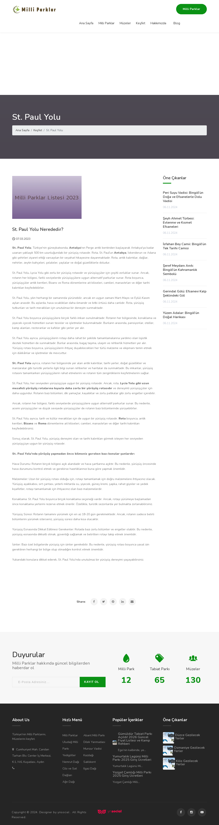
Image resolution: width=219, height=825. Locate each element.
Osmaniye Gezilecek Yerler (189, 749)
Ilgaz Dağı (89, 768)
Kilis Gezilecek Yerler (187, 763)
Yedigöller (69, 755)
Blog (176, 9)
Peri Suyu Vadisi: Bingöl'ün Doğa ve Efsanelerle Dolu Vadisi (183, 196)
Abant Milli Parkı (94, 735)
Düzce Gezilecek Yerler (187, 737)
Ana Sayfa (86, 9)
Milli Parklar (106, 9)
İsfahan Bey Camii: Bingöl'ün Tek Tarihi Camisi (184, 246)
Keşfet (140, 9)
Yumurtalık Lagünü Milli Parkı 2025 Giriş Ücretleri (132, 758)
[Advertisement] (109, 64)
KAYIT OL (91, 681)
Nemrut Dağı (71, 762)
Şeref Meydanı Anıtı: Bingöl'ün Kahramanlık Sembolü (180, 269)
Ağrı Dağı (69, 782)
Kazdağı (88, 755)
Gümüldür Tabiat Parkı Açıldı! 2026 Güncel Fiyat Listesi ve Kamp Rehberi (135, 739)
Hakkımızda (158, 9)
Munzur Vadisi (92, 749)
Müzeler (125, 9)
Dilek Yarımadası (94, 742)
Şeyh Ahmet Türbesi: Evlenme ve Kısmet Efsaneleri (178, 222)
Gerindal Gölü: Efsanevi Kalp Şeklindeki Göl (184, 293)
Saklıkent (89, 762)
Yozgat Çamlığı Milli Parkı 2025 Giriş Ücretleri (132, 774)
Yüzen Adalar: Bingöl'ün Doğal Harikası (181, 315)
